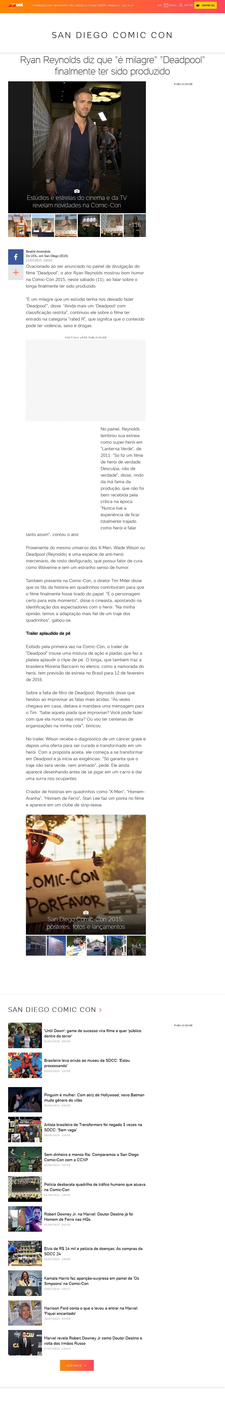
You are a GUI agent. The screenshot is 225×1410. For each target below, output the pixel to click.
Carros (61, 17)
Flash (27, 17)
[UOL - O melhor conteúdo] (16, 5)
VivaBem (130, 17)
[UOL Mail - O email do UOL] (170, 5)
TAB (175, 17)
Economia (74, 17)
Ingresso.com (42, 5)
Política (50, 17)
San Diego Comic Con (112, 35)
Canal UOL (156, 17)
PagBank (114, 5)
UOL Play (128, 5)
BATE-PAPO (60, 5)
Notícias (37, 17)
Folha (85, 17)
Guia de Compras (205, 17)
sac (159, 5)
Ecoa (145, 17)
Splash (107, 17)
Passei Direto (98, 5)
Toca (189, 17)
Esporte (96, 17)
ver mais (77, 1365)
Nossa (168, 17)
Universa (119, 17)
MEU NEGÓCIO (78, 5)
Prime (182, 17)
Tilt (139, 17)
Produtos (15, 17)
